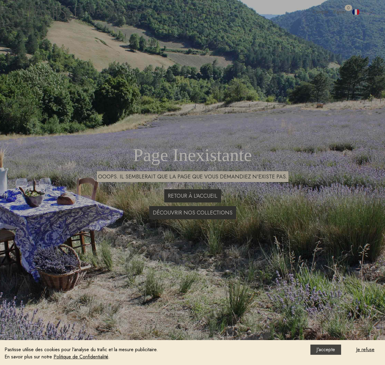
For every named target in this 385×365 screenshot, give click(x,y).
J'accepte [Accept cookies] (325, 349)
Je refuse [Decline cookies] (365, 349)
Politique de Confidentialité (81, 356)
